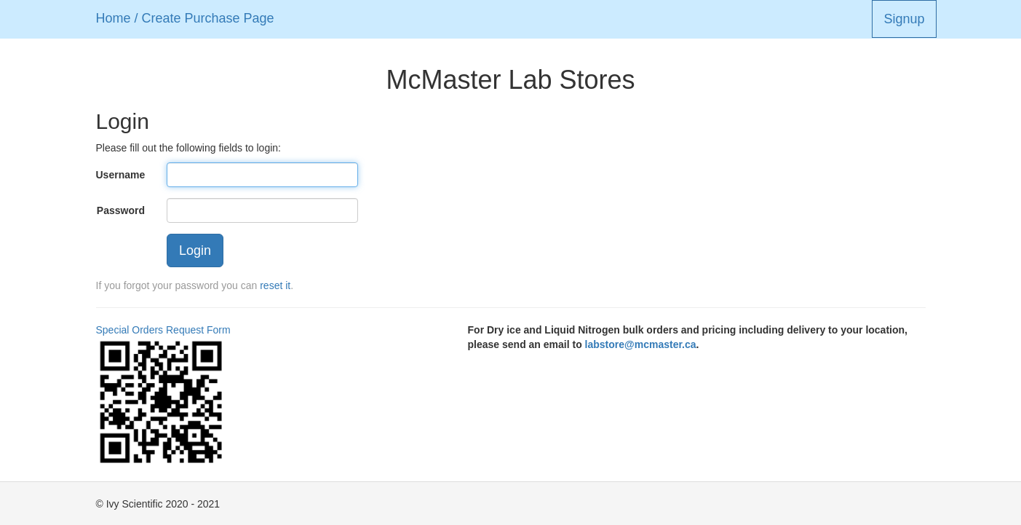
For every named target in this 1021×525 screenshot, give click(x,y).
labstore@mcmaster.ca (640, 344)
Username (121, 175)
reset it (275, 285)
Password (121, 210)
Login (195, 250)
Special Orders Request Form (163, 330)
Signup (903, 19)
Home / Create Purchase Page (185, 18)
